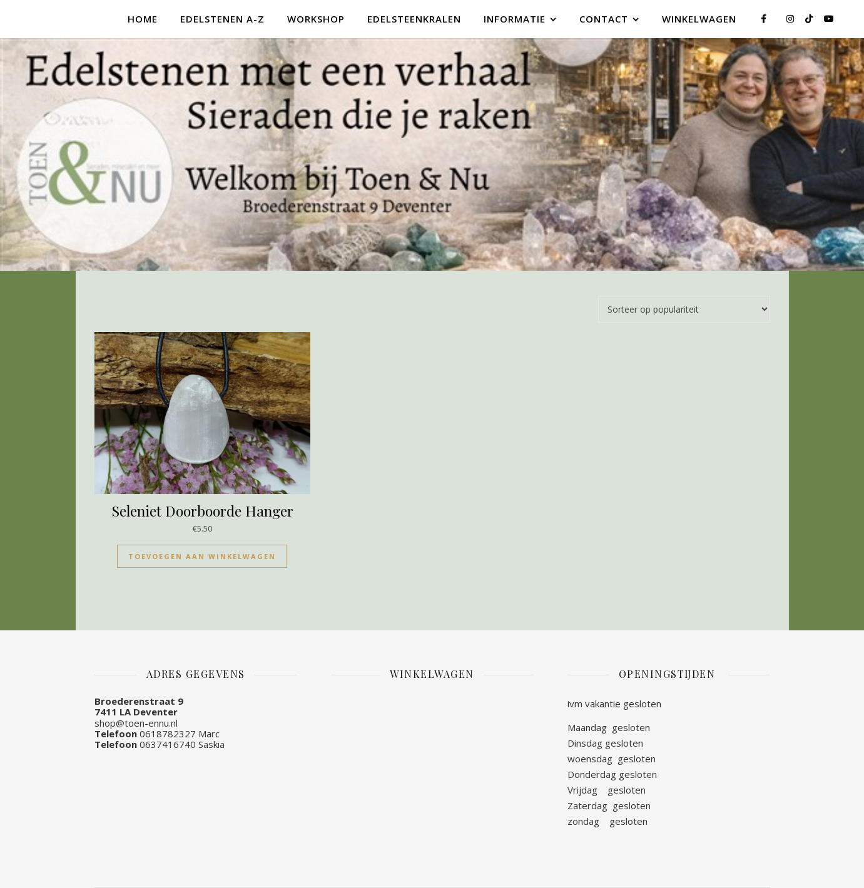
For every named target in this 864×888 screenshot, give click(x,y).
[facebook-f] (765, 18)
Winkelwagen (699, 19)
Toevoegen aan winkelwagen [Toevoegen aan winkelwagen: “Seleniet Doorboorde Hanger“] (202, 556)
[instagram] (791, 18)
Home (143, 19)
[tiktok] (810, 18)
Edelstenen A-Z (222, 19)
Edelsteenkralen (414, 19)
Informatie (515, 19)
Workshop (316, 19)
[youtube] (829, 18)
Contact (603, 19)
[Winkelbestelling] (684, 309)
